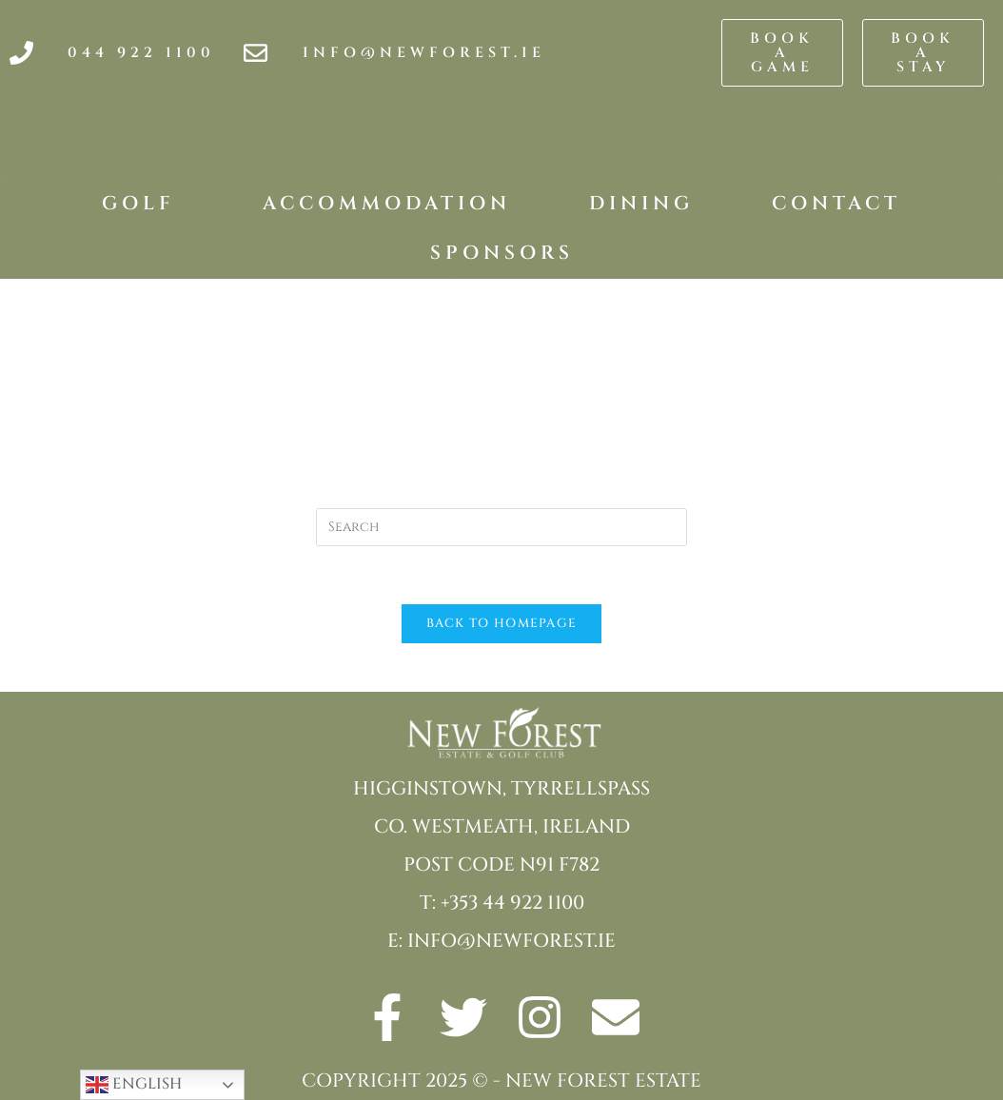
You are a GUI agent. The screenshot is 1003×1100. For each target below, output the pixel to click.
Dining (641, 203)
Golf (143, 203)
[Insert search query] (501, 527)
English (134, 1084)
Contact (836, 203)
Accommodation (387, 203)
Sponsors (502, 252)
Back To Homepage (502, 623)
